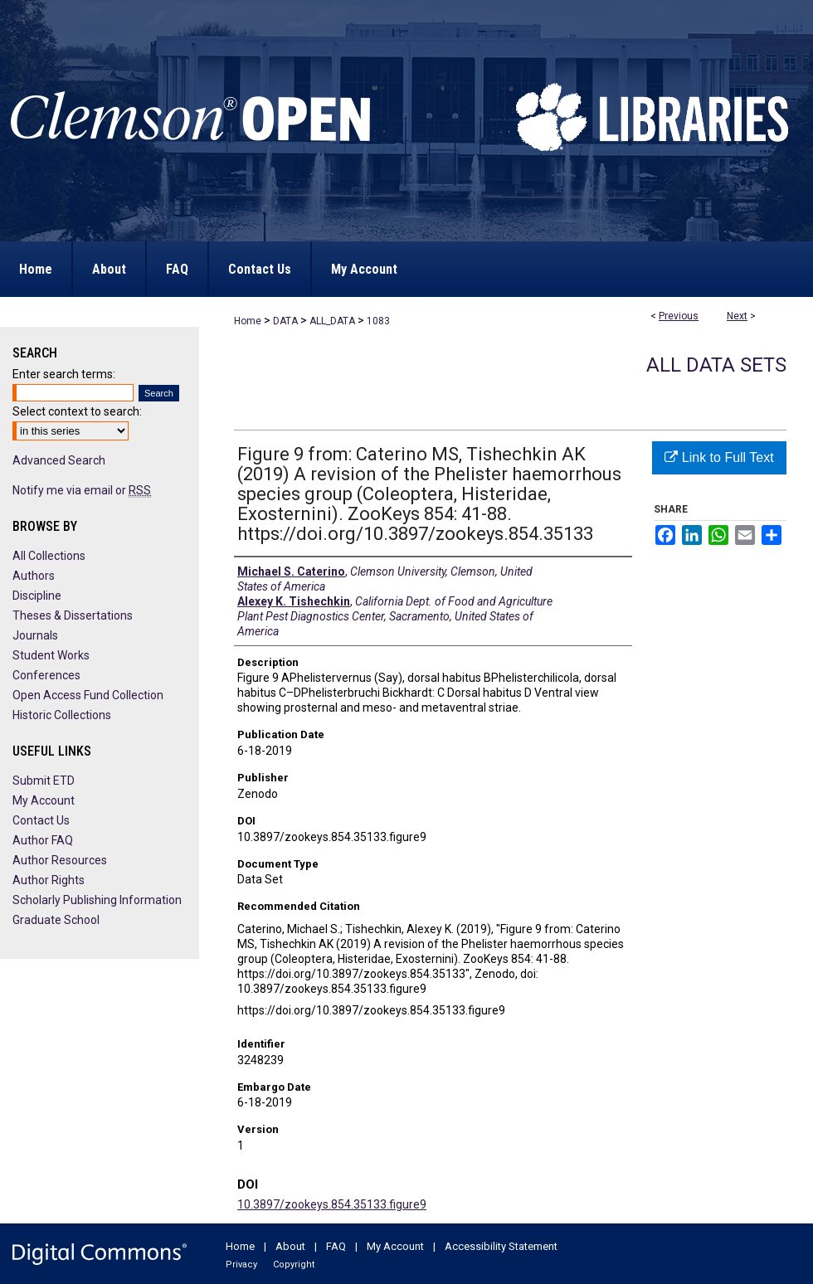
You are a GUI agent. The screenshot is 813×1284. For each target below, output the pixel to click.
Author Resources (59, 860)
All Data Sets (716, 365)
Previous (679, 316)
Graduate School (56, 920)
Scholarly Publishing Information (97, 900)
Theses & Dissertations (72, 615)
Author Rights (48, 880)
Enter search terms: (63, 374)
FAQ (336, 1246)
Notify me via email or (81, 490)
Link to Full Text (719, 457)
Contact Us (41, 820)
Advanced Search (58, 460)
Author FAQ (42, 840)
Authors (33, 575)
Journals (35, 635)
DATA (285, 321)
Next (737, 316)
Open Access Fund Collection (87, 695)
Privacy (241, 1264)
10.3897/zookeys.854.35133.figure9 (331, 1204)
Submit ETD (43, 780)
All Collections (48, 555)
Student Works (51, 655)
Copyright (293, 1264)
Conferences (46, 675)
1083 (378, 321)
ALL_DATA (332, 321)
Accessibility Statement (501, 1246)
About (290, 1246)
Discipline (36, 595)
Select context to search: (77, 411)
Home (247, 321)
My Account (43, 800)
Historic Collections (61, 715)
